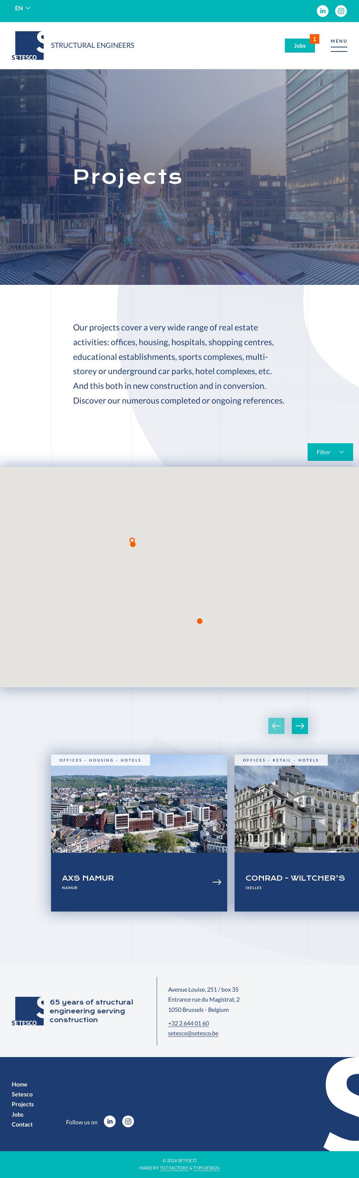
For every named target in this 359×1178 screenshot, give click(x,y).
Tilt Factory (174, 1168)
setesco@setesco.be (193, 1033)
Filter (323, 451)
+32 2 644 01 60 (188, 1023)
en (19, 7)
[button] (339, 45)
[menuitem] (322, 11)
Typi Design (206, 1168)
